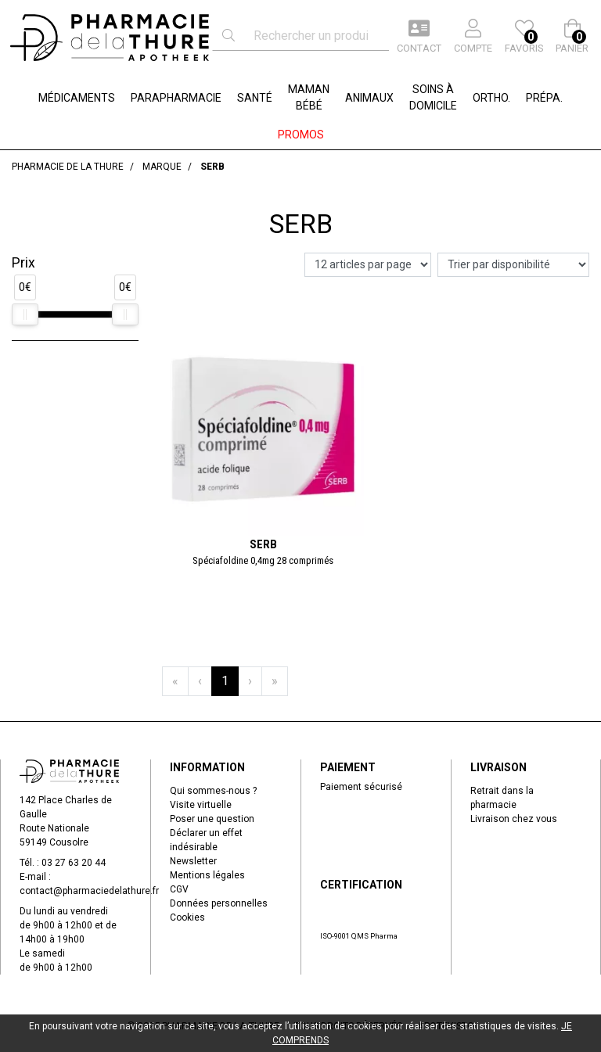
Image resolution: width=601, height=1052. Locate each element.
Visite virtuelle (201, 804)
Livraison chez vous (513, 818)
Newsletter (193, 861)
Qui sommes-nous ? (213, 790)
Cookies (187, 917)
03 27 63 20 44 (73, 862)
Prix (23, 263)
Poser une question (212, 818)
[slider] (25, 314)
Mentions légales (207, 875)
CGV (179, 889)
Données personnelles (219, 903)
